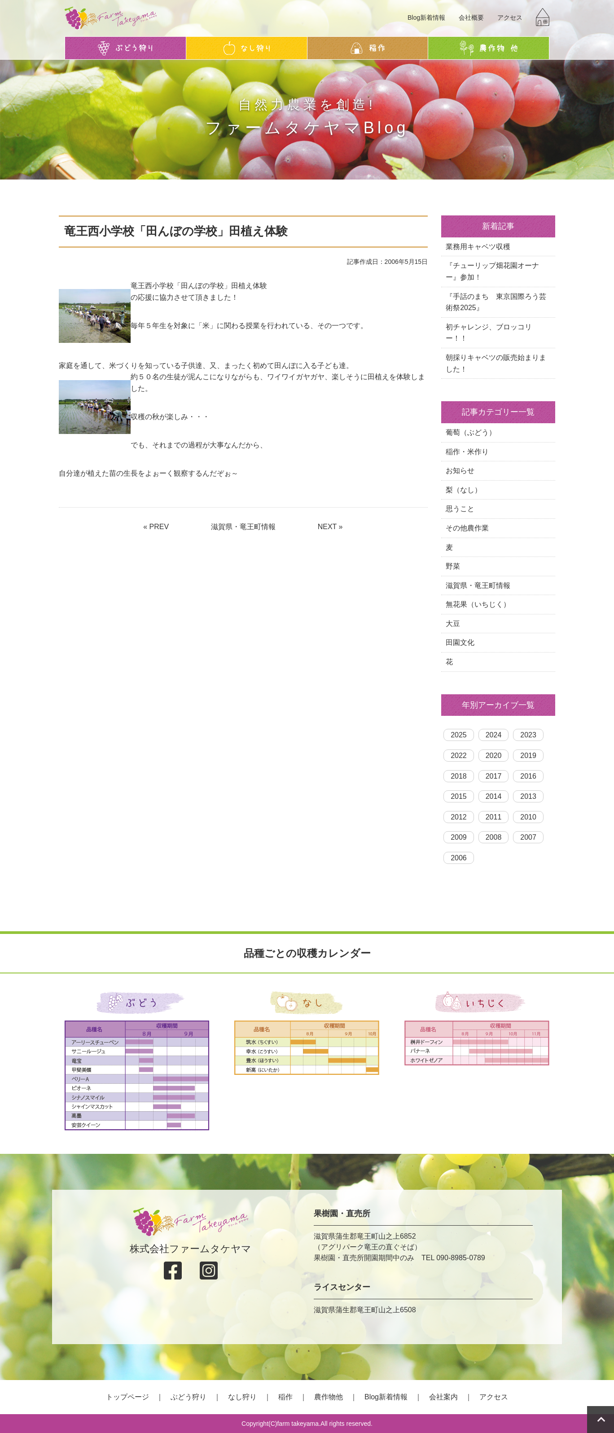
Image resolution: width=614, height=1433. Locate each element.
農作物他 (328, 1397)
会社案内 (443, 1397)
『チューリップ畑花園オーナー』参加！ (492, 271)
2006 (459, 858)
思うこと (460, 509)
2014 (494, 796)
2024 (494, 735)
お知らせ (460, 470)
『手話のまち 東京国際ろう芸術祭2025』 (496, 302)
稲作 (285, 1397)
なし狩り (242, 1397)
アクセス (509, 17)
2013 (528, 796)
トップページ (127, 1397)
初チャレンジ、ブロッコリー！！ (489, 332)
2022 (459, 755)
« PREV (156, 526)
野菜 (453, 566)
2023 (528, 735)
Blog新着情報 (426, 17)
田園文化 (460, 642)
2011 (494, 817)
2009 (459, 837)
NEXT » (330, 526)
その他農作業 (467, 528)
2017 (494, 776)
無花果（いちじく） (478, 604)
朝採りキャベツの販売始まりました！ (496, 363)
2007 (528, 837)
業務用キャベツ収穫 (478, 246)
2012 (459, 817)
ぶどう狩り (188, 1397)
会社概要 (471, 17)
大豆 (453, 623)
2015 (459, 796)
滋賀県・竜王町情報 (243, 526)
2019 (528, 755)
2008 (494, 837)
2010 (528, 817)
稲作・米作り (467, 452)
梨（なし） (464, 490)
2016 (528, 776)
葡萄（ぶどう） (471, 432)
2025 (459, 735)
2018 (459, 776)
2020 (494, 755)
